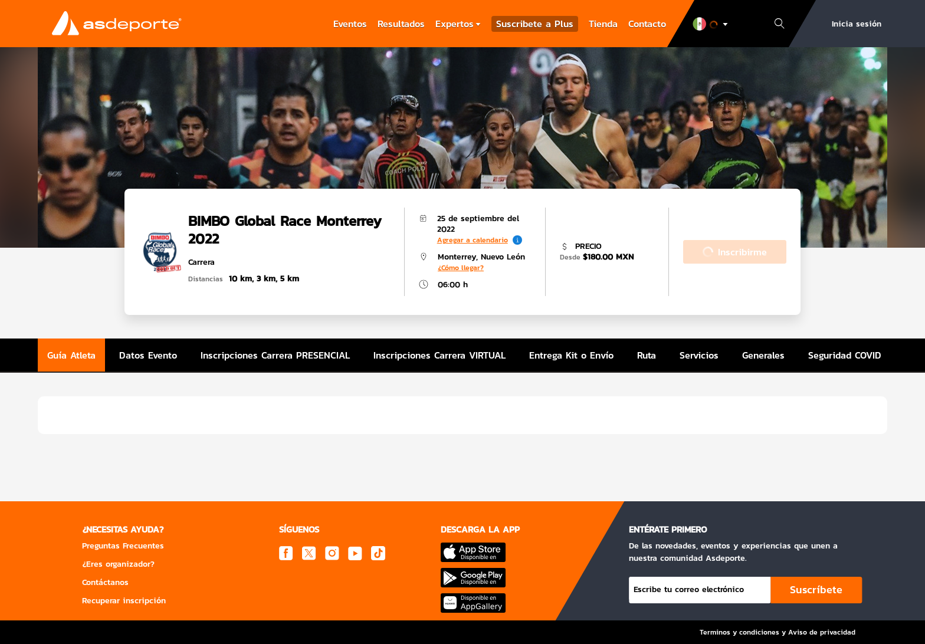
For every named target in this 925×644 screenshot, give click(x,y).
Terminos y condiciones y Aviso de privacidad (777, 632)
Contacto (647, 24)
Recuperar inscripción (124, 600)
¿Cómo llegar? (461, 267)
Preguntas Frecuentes (123, 546)
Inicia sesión (856, 24)
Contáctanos (105, 582)
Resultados (401, 24)
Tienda (603, 24)
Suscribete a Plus (534, 24)
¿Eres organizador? (118, 564)
